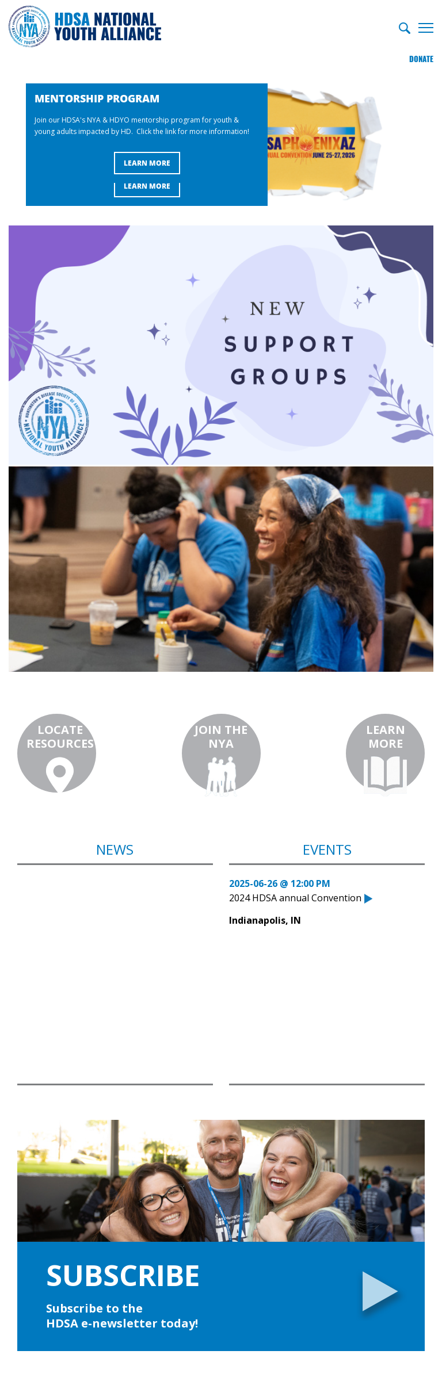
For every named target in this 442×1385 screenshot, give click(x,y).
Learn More (147, 185)
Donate (421, 54)
